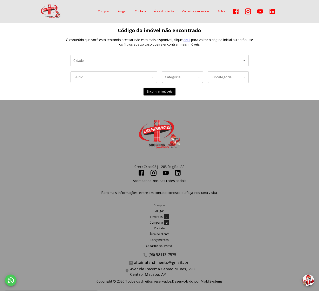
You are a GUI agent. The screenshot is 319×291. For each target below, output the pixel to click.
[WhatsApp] (10, 280)
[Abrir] (244, 61)
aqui (187, 40)
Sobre (222, 11)
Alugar (122, 11)
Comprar (104, 11)
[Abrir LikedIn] (272, 11)
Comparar (159, 222)
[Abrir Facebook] (235, 11)
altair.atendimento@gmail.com (162, 262)
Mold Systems (211, 281)
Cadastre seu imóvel (196, 11)
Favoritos (159, 216)
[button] (182, 77)
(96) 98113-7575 (162, 254)
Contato (140, 11)
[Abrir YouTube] (260, 11)
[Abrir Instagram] (248, 11)
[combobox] (160, 61)
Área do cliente (164, 11)
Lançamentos (159, 240)
